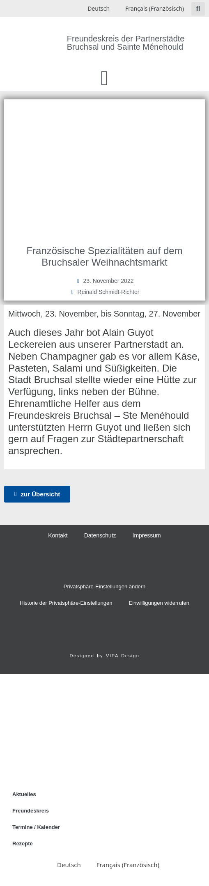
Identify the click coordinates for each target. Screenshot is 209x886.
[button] (198, 9)
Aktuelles (24, 794)
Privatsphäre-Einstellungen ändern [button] (104, 586)
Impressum (147, 535)
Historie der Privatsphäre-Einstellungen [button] (66, 603)
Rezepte (22, 843)
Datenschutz (100, 535)
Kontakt (57, 535)
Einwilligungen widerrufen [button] (159, 603)
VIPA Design (123, 655)
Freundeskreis (30, 811)
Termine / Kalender (36, 827)
